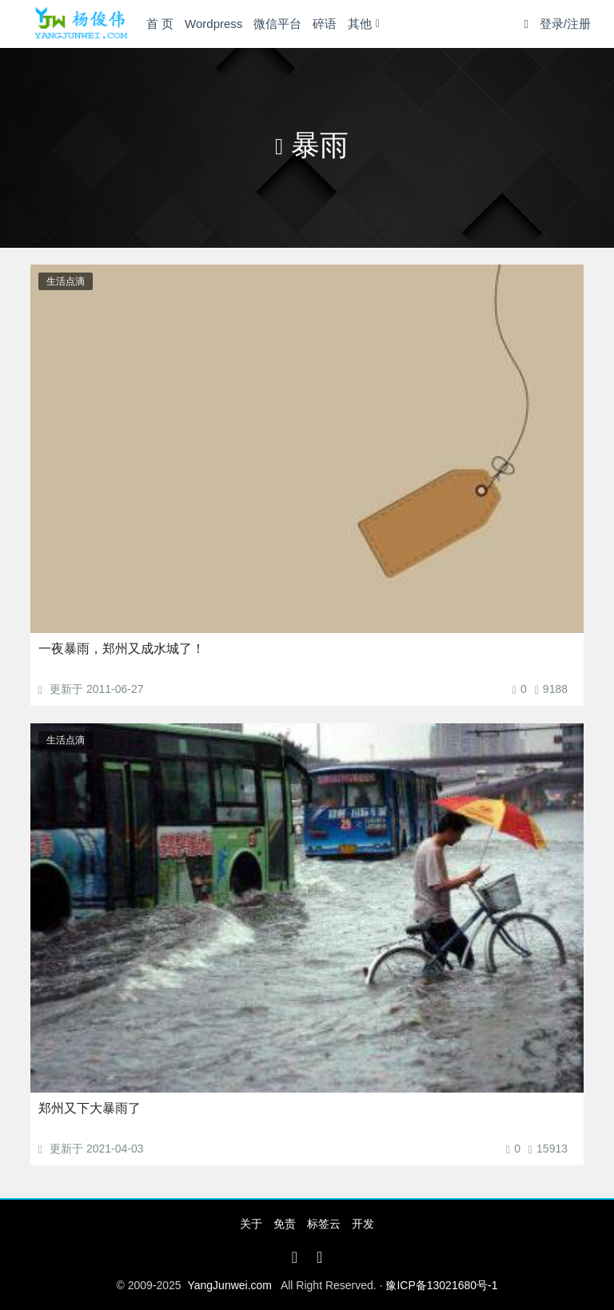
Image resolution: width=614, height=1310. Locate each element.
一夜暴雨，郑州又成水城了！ (121, 648)
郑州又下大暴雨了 (89, 1108)
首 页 (159, 23)
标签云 (324, 1223)
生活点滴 (65, 281)
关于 (251, 1223)
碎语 (325, 23)
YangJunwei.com (229, 1285)
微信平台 (277, 23)
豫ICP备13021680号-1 (441, 1285)
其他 (360, 23)
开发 (363, 1223)
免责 (284, 1223)
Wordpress (213, 23)
